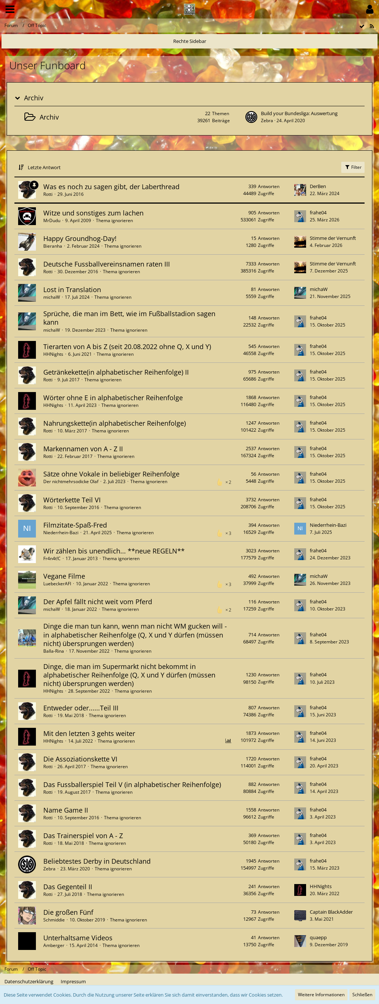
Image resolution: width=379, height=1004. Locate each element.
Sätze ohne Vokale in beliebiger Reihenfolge (111, 473)
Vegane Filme (64, 576)
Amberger (53, 945)
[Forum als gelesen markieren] (362, 26)
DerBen (318, 186)
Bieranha (52, 246)
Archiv (33, 98)
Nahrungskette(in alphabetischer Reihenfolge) (114, 423)
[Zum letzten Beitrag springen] (300, 190)
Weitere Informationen (321, 994)
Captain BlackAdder (331, 911)
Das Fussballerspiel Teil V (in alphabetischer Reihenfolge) (132, 784)
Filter (353, 167)
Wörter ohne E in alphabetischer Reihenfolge (113, 397)
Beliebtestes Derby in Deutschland (97, 861)
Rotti (48, 194)
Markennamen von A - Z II (83, 448)
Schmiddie (54, 920)
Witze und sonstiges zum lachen (93, 212)
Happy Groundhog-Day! (80, 238)
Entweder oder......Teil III (80, 707)
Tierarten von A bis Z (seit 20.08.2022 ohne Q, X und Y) (127, 346)
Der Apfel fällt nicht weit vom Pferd (97, 601)
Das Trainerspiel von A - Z (83, 835)
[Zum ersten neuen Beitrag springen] (251, 117)
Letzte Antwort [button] (44, 167)
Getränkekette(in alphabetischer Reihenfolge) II (116, 372)
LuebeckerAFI (57, 583)
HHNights (53, 354)
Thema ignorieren (114, 220)
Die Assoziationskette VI (80, 758)
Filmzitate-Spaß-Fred (75, 525)
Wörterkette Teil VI (72, 499)
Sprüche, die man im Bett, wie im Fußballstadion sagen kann (129, 318)
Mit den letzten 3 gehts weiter (89, 733)
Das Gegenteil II (67, 886)
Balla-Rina (53, 651)
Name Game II (65, 810)
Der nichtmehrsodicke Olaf (70, 481)
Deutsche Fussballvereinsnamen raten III (106, 264)
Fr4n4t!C (52, 558)
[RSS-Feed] (372, 26)
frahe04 (318, 212)
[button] (10, 9)
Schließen (362, 994)
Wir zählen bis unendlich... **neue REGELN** (114, 550)
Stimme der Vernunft (333, 238)
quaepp (318, 937)
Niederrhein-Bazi (60, 532)
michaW (51, 297)
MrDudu (51, 220)
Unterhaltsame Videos (78, 937)
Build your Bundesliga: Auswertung (299, 113)
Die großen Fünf (68, 912)
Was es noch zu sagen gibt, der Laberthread (111, 186)
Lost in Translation (72, 289)
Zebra (267, 120)
